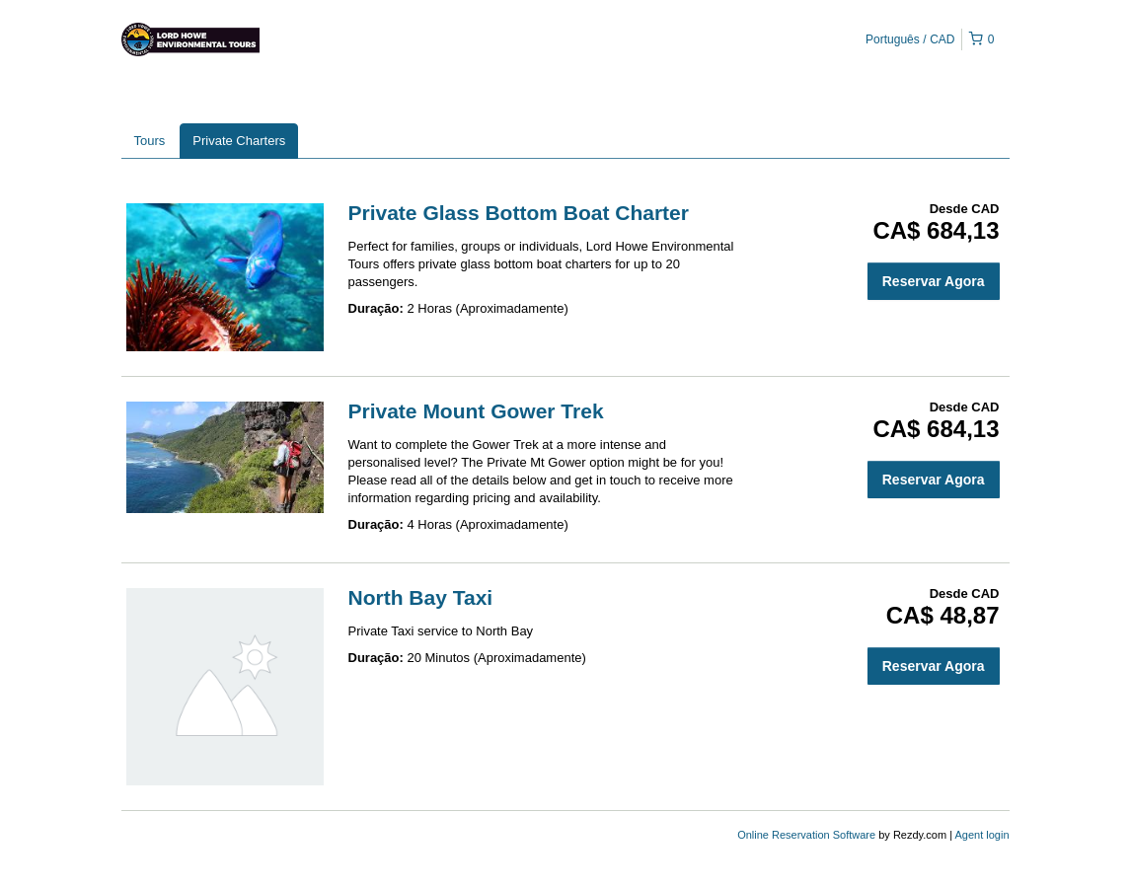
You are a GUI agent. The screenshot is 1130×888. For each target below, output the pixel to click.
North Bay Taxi (420, 597)
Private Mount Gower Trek (476, 411)
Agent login (981, 835)
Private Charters (238, 140)
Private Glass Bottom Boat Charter (518, 212)
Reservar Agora (933, 281)
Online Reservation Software (806, 835)
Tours (150, 140)
